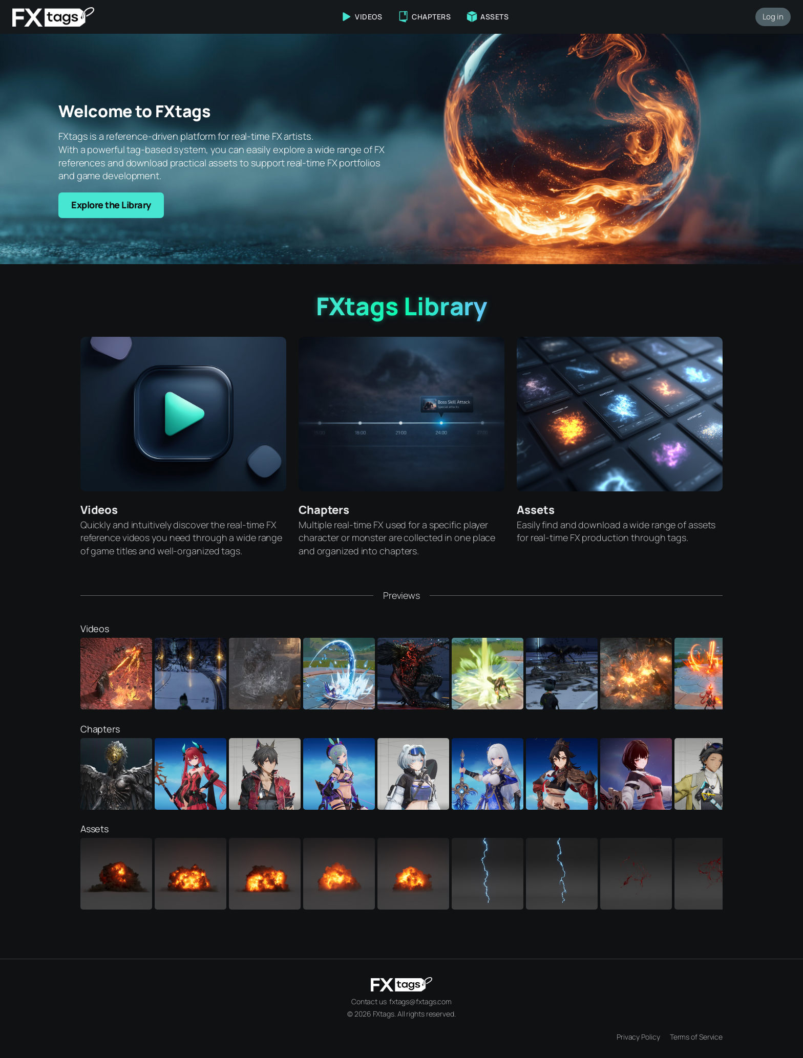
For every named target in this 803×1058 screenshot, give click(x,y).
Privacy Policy (638, 1037)
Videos (99, 509)
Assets (535, 509)
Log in (773, 16)
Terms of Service (696, 1037)
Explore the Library (111, 205)
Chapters (324, 509)
